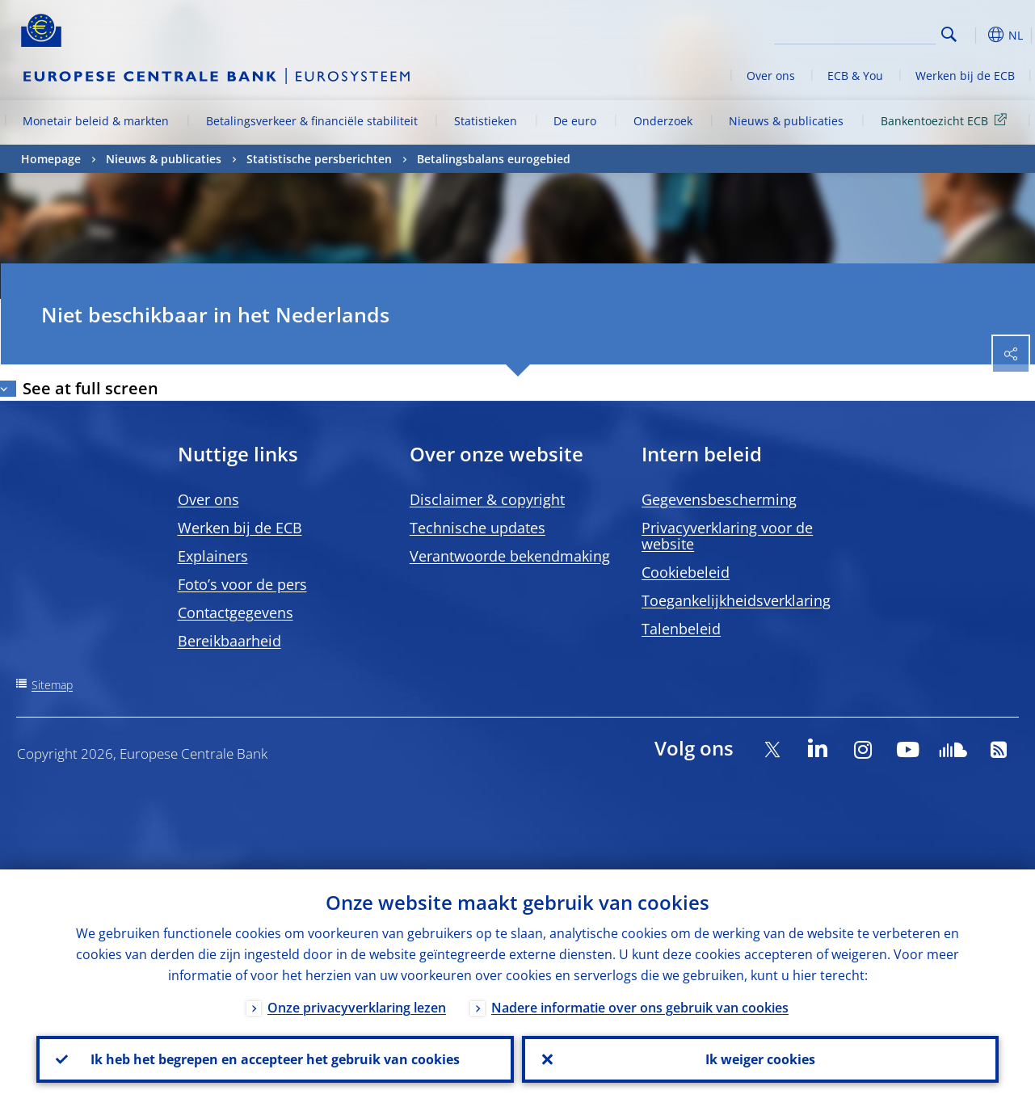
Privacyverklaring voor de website (727, 536)
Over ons (771, 75)
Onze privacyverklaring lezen (356, 1008)
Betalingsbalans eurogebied (493, 158)
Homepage (51, 158)
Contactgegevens (235, 612)
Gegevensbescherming (719, 499)
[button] (974, 34)
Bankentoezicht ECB (946, 120)
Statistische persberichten (319, 158)
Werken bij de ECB (965, 75)
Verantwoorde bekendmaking (510, 556)
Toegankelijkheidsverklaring (736, 600)
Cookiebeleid (686, 572)
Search (949, 34)
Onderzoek (662, 120)
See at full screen (90, 388)
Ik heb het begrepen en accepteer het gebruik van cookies (275, 1059)
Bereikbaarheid (229, 640)
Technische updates (477, 527)
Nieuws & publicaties (786, 120)
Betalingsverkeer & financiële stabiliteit (312, 120)
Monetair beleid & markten (96, 120)
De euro (574, 120)
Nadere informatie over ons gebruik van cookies (640, 1008)
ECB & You (855, 75)
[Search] (855, 32)
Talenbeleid (681, 628)
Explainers (213, 556)
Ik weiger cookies (760, 1059)
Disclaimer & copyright (487, 499)
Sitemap (52, 684)
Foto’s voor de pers (242, 584)
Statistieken (485, 120)
